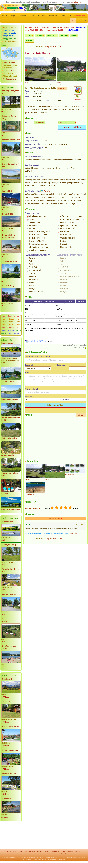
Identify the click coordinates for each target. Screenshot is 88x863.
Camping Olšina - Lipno (10, 545)
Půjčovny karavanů (10, 76)
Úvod (4, 15)
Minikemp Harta (7, 702)
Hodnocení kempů (10, 65)
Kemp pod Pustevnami (10, 750)
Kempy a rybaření (9, 30)
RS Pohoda (5, 494)
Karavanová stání (9, 27)
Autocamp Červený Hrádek (8, 620)
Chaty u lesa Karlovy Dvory (9, 117)
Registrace (69, 851)
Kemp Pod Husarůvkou (9, 400)
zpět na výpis (38, 47)
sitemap (77, 851)
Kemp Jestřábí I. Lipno (9, 261)
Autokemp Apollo (7, 455)
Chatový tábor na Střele (9, 438)
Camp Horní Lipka (8, 679)
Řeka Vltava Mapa (73, 30)
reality (40, 857)
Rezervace (63, 35)
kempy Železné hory (11, 319)
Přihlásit (41, 15)
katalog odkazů (77, 857)
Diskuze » (73, 533)
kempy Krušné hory (11, 322)
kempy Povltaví (8, 330)
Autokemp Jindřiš (7, 381)
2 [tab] (54, 85)
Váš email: (29, 396)
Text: (27, 373)
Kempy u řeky (8, 36)
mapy (24, 859)
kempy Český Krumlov (50, 27)
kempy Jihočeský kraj (32, 27)
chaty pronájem (37, 859)
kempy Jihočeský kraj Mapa (34, 30)
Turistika (47, 191)
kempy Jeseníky (14, 333)
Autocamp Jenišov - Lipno (11, 140)
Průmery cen (8, 68)
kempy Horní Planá (53, 46)
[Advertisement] (11, 835)
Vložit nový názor (55, 518)
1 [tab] (50, 85)
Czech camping (18, 851)
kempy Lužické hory (11, 325)
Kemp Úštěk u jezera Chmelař (9, 647)
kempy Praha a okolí (11, 316)
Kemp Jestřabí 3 (7, 214)
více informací (77, 2)
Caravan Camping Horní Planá (10, 165)
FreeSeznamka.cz (9, 79)
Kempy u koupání (9, 33)
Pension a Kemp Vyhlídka (11, 727)
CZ (73, 20)
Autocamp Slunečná (9, 774)
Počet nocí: (61, 365)
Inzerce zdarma (8, 70)
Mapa (12, 15)
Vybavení (39, 35)
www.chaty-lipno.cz (66, 122)
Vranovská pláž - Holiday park (10, 570)
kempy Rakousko (60, 859)
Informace (53, 15)
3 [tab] (57, 85)
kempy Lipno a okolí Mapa (56, 30)
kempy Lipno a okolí (67, 27)
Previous (26, 70)
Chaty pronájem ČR (10, 41)
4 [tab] (60, 85)
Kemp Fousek (6, 799)
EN (85, 21)
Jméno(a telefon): (31, 389)
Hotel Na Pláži (7, 191)
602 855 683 (39, 122)
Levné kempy (8, 73)
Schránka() (66, 15)
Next (84, 70)
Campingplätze (30, 851)
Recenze (22, 15)
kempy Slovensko (9, 39)
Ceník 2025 (51, 35)
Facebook (40, 851)
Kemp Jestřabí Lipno (9, 286)
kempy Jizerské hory (11, 328)
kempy (9, 851)
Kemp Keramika (7, 343)
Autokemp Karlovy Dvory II (10, 92)
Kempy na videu (9, 62)
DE (79, 21)
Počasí (32, 15)
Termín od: (29, 365)
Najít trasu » (61, 89)
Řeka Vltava (80, 27)
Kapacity (29, 35)
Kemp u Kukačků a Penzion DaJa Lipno (8, 236)
